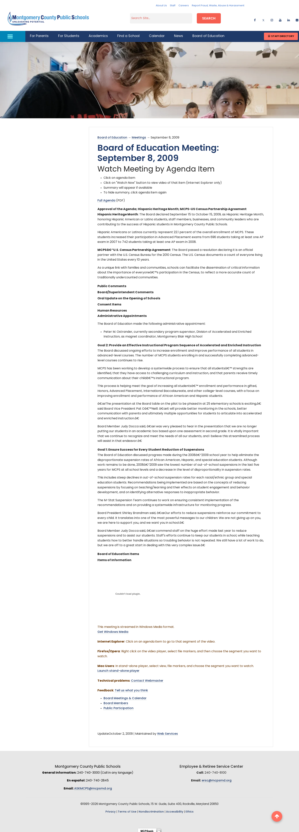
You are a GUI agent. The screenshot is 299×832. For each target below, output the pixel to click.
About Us (161, 5)
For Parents (39, 33)
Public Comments (111, 283)
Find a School (128, 33)
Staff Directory (281, 34)
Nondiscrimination (151, 809)
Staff (172, 5)
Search (208, 17)
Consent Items (109, 302)
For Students (68, 33)
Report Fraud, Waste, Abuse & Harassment (218, 5)
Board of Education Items (118, 551)
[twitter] (263, 18)
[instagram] (272, 18)
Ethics (190, 809)
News (178, 33)
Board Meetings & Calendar (125, 696)
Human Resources (112, 308)
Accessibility (174, 809)
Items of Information (114, 558)
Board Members (116, 701)
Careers (183, 5)
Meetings (139, 135)
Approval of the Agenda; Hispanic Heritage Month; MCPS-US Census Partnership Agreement (172, 207)
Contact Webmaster (147, 678)
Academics (98, 33)
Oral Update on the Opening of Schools (128, 296)
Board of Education (208, 33)
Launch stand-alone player (118, 668)
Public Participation (118, 705)
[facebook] (255, 18)
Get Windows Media (112, 629)
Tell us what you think (131, 688)
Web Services (167, 731)
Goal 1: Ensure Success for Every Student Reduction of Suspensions (150, 447)
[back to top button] (277, 816)
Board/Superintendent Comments (125, 290)
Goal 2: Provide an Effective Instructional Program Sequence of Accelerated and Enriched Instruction (179, 343)
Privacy (110, 809)
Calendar (157, 33)
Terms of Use (127, 809)
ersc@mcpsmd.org (216, 778)
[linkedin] (288, 18)
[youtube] (280, 18)
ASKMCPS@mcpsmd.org (93, 786)
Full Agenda (106, 198)
